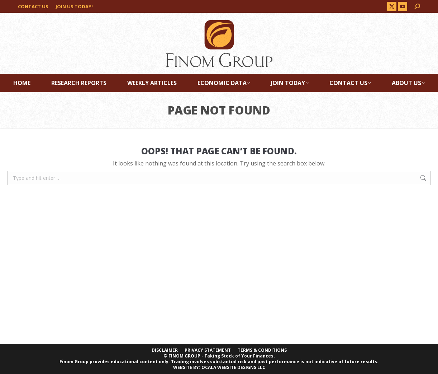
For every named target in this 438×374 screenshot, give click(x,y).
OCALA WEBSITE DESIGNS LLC (233, 367)
